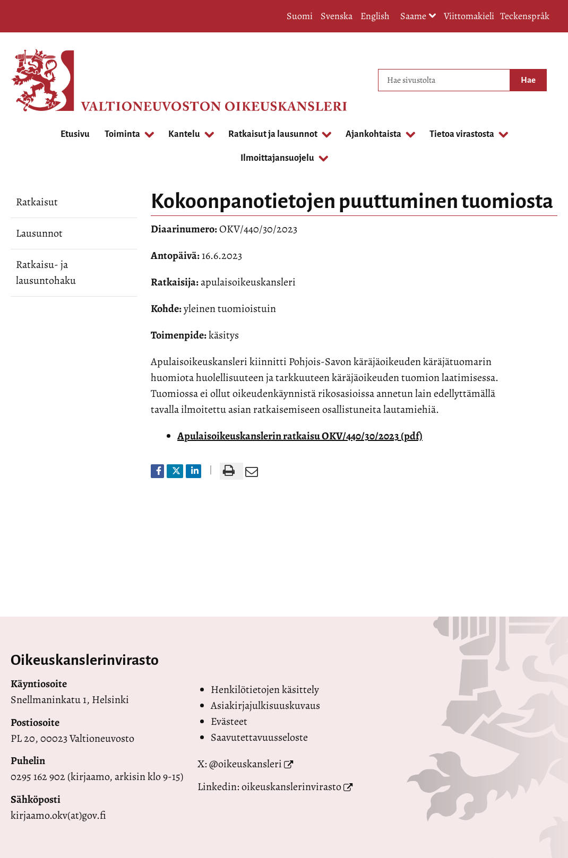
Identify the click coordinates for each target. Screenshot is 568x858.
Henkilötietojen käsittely (265, 689)
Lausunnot (39, 233)
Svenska (336, 16)
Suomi (300, 16)
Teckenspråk (524, 16)
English (375, 16)
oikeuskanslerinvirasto (291, 786)
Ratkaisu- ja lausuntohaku (46, 272)
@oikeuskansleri (245, 764)
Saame (418, 16)
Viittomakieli (469, 16)
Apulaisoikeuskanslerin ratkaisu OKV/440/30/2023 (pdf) (300, 436)
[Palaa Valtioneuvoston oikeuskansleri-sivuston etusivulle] (53, 80)
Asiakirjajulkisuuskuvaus (265, 705)
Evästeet (229, 721)
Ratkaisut (37, 202)
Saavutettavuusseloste (259, 737)
